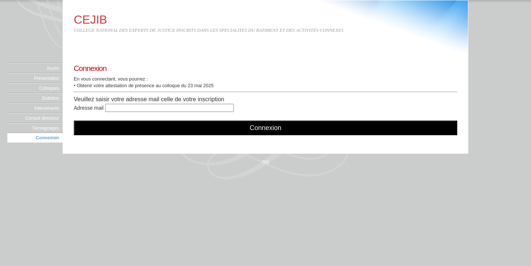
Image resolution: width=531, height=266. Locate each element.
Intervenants (46, 108)
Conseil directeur (42, 118)
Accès (53, 68)
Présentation (46, 78)
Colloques (49, 88)
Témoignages (45, 128)
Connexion (47, 137)
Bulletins (50, 98)
